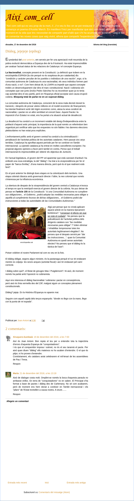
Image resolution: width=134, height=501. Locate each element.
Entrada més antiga (76, 482)
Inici (47, 482)
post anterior (28, 59)
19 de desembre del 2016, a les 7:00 (51, 337)
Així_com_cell (28, 17)
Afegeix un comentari (18, 401)
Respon (16, 364)
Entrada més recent (17, 482)
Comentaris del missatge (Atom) (54, 492)
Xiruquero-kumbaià (23, 337)
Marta (16, 373)
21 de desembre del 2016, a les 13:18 (38, 373)
